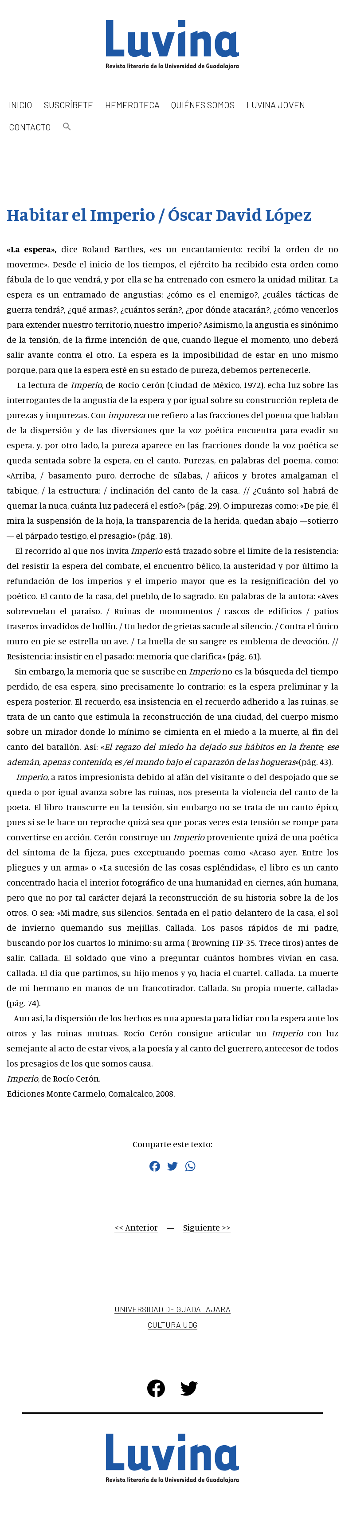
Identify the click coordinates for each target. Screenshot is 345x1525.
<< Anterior (136, 1227)
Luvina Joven (276, 104)
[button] (67, 127)
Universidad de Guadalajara (172, 1309)
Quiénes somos (203, 104)
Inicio (20, 104)
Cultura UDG (172, 1324)
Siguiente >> (207, 1227)
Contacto (30, 127)
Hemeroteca (132, 104)
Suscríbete (68, 104)
